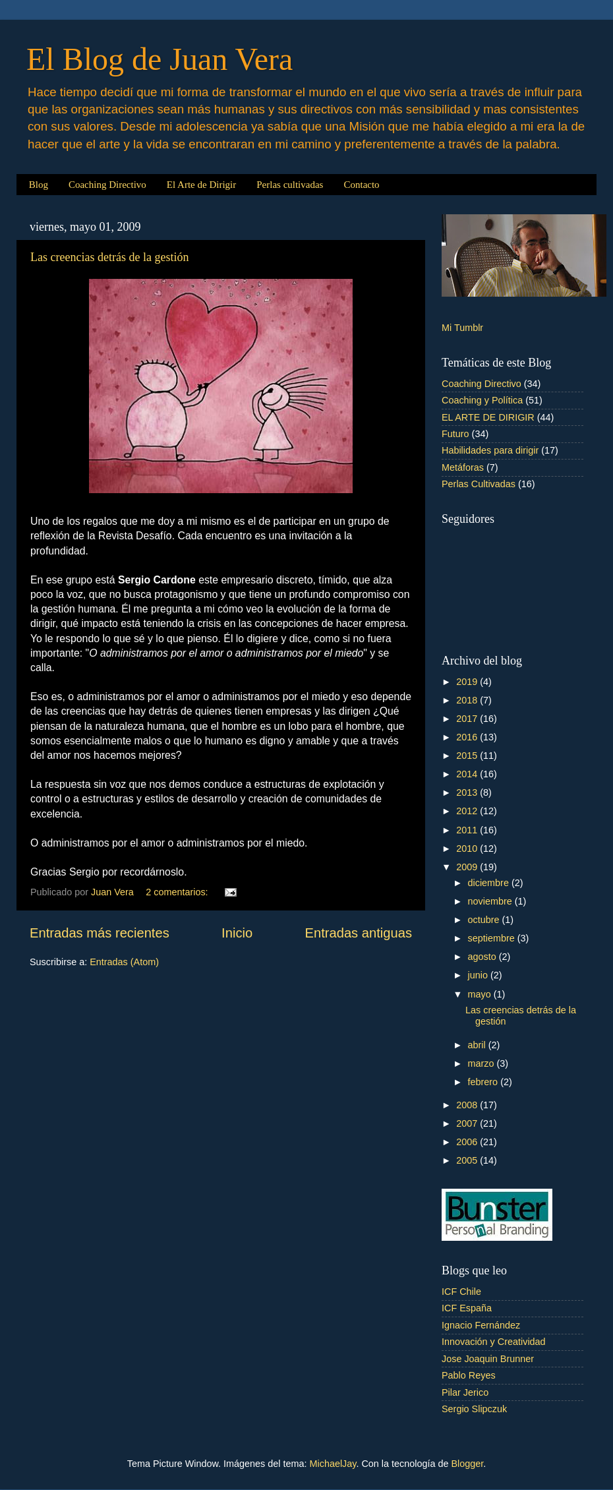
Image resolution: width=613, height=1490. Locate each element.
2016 (468, 737)
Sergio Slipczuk (474, 1409)
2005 (468, 1160)
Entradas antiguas (358, 933)
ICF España (467, 1308)
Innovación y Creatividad (494, 1341)
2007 (468, 1123)
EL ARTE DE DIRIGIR (488, 417)
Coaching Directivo (107, 184)
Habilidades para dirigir (490, 450)
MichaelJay (333, 1463)
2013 (468, 792)
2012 (468, 811)
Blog (38, 184)
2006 (468, 1142)
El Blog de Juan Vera (159, 59)
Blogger (467, 1463)
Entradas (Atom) (124, 962)
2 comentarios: (178, 892)
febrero (484, 1082)
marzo (482, 1063)
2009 (468, 867)
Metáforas (463, 467)
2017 (468, 718)
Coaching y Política (482, 400)
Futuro (455, 434)
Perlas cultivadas (289, 184)
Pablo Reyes (469, 1375)
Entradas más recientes (99, 933)
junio (479, 975)
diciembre (489, 883)
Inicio (236, 933)
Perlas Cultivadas (478, 484)
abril (478, 1045)
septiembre (492, 938)
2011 (468, 830)
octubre (485, 919)
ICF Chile (461, 1291)
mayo (481, 994)
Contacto (361, 184)
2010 (468, 848)
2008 (468, 1105)
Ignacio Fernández (481, 1325)
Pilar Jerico (465, 1392)
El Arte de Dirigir (201, 184)
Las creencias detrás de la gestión (109, 257)
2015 (468, 755)
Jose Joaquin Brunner (488, 1359)
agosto (483, 956)
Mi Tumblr (462, 327)
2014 (468, 774)
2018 (468, 700)
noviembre (491, 901)
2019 (468, 681)
